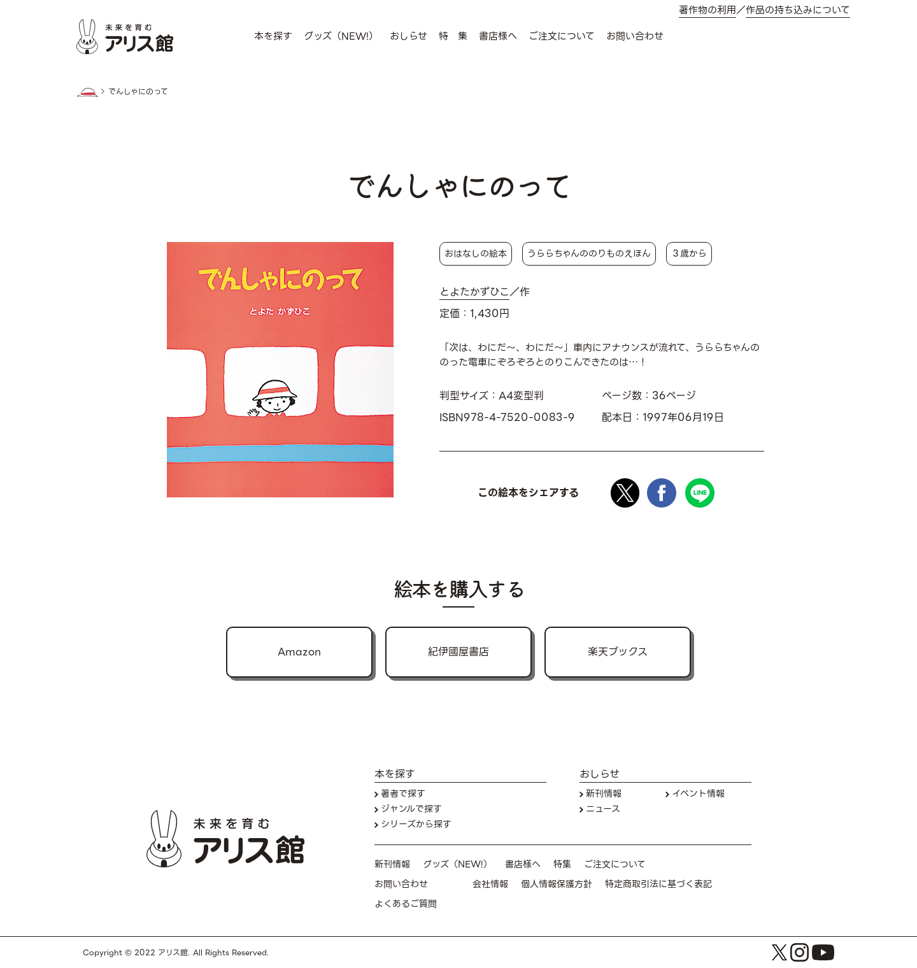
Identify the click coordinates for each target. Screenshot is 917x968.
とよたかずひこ (474, 292)
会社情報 (490, 884)
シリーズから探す (416, 824)
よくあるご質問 (405, 904)
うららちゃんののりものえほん (589, 253)
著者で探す (403, 794)
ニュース (603, 809)
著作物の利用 (707, 10)
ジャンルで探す (411, 809)
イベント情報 (698, 794)
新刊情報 (604, 794)
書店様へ (498, 36)
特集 (562, 864)
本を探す (273, 36)
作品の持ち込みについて (798, 10)
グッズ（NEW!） (341, 36)
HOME (87, 92)
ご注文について (562, 36)
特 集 (453, 36)
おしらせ (408, 36)
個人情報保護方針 (556, 884)
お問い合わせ (635, 36)
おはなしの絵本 (475, 253)
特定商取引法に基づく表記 (658, 884)
